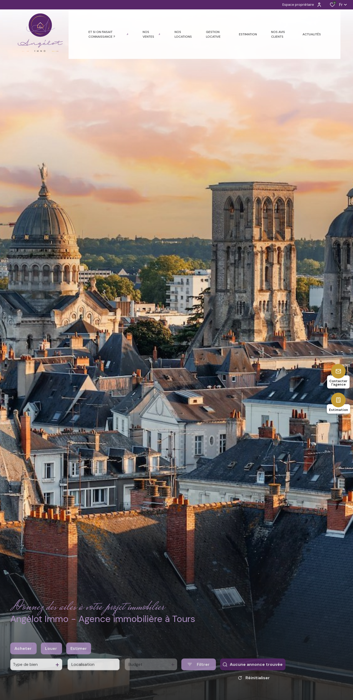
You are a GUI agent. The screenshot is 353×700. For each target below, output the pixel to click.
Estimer (78, 661)
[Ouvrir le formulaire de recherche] (198, 677)
